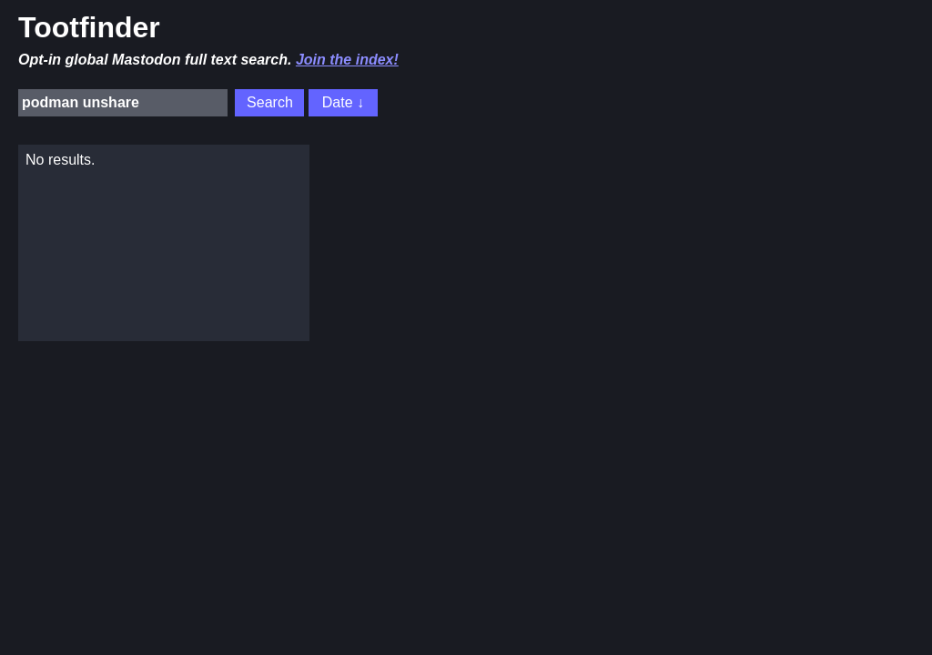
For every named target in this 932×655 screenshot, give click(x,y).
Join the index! (347, 59)
